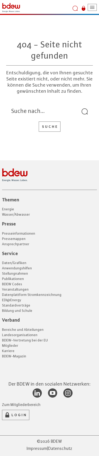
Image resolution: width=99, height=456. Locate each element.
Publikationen (13, 279)
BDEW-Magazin (14, 356)
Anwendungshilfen (17, 268)
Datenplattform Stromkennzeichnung (31, 295)
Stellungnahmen (15, 273)
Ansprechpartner (15, 244)
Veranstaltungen (15, 289)
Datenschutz (60, 448)
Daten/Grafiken (14, 263)
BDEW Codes (12, 284)
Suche (50, 126)
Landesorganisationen (20, 335)
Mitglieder (10, 345)
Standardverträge (16, 305)
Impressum (37, 448)
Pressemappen (14, 239)
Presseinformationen (18, 233)
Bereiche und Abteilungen (23, 330)
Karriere (8, 351)
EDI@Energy (11, 300)
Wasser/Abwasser (16, 214)
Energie (8, 209)
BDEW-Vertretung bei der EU (25, 340)
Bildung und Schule (17, 311)
